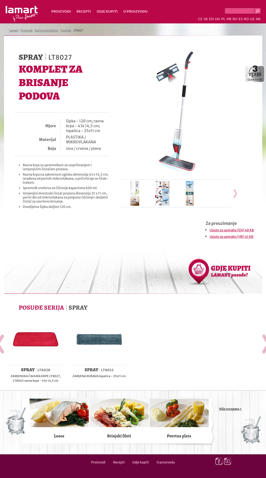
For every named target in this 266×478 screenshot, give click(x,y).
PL (223, 19)
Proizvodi (61, 11)
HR (228, 19)
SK (206, 19)
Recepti (83, 11)
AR (258, 19)
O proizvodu (135, 11)
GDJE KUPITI (231, 271)
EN (211, 19)
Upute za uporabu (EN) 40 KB (232, 230)
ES (241, 19)
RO (246, 19)
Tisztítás (65, 30)
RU (235, 19)
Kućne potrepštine (46, 30)
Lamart (21, 13)
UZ (252, 19)
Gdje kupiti (107, 11)
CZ (200, 19)
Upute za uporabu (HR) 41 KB (231, 237)
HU (217, 19)
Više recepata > (230, 409)
